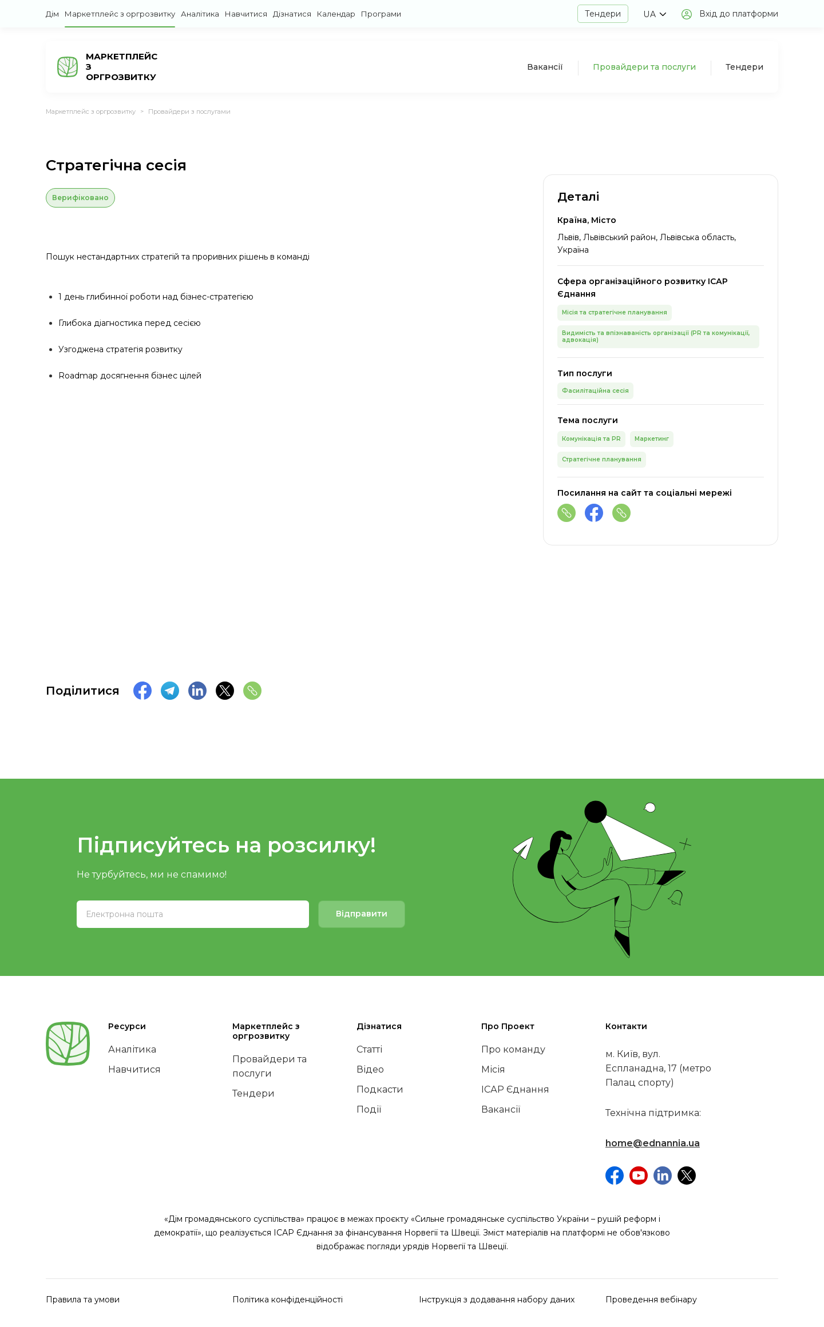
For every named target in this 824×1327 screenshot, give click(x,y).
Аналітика (200, 13)
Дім (52, 13)
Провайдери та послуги (644, 67)
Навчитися (246, 13)
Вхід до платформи (738, 14)
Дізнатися (292, 13)
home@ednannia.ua (652, 1143)
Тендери (603, 14)
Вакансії (545, 67)
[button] (654, 14)
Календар (336, 13)
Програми (381, 13)
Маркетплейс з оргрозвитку (120, 13)
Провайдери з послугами (189, 111)
